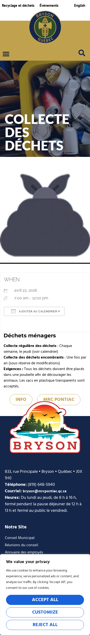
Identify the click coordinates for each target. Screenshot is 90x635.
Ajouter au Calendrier (34, 311)
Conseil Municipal (20, 538)
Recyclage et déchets (18, 5)
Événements (49, 5)
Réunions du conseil (21, 545)
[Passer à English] (79, 5)
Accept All (45, 600)
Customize (45, 612)
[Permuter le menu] (6, 54)
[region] (45, 594)
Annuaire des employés (24, 552)
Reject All (45, 625)
